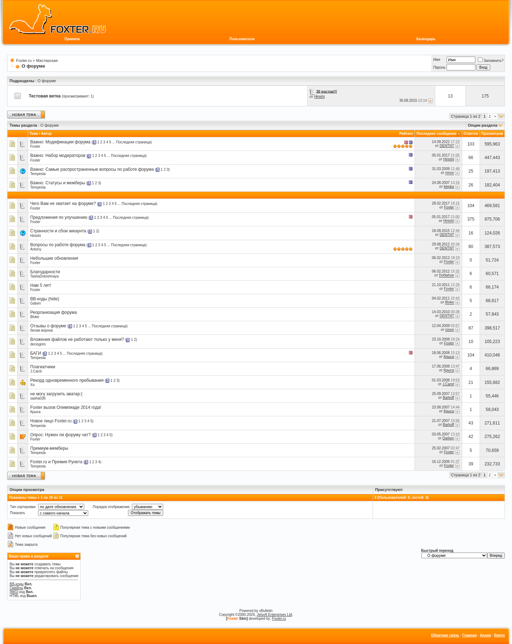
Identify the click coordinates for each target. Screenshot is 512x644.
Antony (35, 249)
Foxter (35, 146)
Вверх (499, 635)
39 (471, 463)
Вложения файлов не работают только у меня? (77, 339)
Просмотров (492, 134)
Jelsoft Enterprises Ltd (274, 615)
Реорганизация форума (53, 312)
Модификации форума (68, 141)
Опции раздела (482, 125)
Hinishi (319, 97)
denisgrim (38, 344)
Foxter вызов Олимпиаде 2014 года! (65, 407)
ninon (449, 173)
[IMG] (14, 592)
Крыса (449, 357)
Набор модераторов (65, 155)
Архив (485, 635)
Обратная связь (445, 635)
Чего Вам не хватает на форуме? (63, 203)
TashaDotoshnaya (44, 276)
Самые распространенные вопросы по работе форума (100, 169)
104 (470, 205)
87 (471, 328)
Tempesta (38, 174)
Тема (34, 134)
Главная (469, 635)
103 (470, 144)
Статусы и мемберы (65, 182)
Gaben (35, 303)
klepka (449, 187)
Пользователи (242, 39)
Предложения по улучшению (58, 217)
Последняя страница (133, 142)
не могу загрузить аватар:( (56, 393)
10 (471, 341)
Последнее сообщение (436, 134)
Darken (448, 438)
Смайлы (16, 588)
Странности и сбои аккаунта (58, 230)
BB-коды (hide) (44, 298)
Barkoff (448, 398)
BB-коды (17, 584)
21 (471, 382)
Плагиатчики (42, 366)
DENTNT (446, 146)
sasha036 (38, 398)
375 (470, 219)
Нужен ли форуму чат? (68, 434)
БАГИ (35, 353)
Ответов (471, 134)
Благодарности (45, 271)
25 (471, 171)
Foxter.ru (23, 60)
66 (471, 157)
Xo (32, 385)
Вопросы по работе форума (57, 244)
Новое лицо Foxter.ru (50, 420)
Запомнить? (490, 61)
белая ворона (41, 330)
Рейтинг (406, 134)
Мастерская (47, 60)
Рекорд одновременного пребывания (66, 380)
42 (471, 436)
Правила (72, 39)
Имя (436, 60)
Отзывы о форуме (48, 325)
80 (471, 246)
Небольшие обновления (54, 258)
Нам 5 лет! (40, 285)
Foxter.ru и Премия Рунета (56, 461)
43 (471, 423)
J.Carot (36, 371)
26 (471, 185)
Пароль (439, 67)
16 (471, 233)
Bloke (449, 303)
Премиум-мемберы (49, 448)
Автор (46, 134)
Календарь (426, 39)
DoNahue (446, 276)
